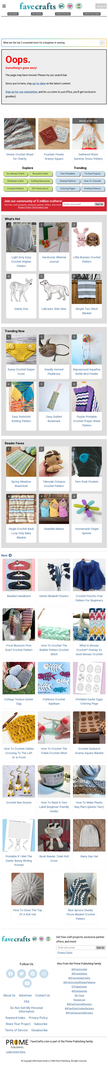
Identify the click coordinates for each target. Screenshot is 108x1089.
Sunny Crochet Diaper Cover (21, 371)
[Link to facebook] (10, 973)
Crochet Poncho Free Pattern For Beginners (89, 598)
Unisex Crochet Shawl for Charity (19, 156)
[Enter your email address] (76, 947)
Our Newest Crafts (15, 173)
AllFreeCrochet (79, 969)
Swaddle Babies (54, 529)
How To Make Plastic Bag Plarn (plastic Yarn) (89, 805)
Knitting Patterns (92, 188)
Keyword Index (15, 1018)
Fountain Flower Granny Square (54, 156)
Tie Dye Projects (92, 173)
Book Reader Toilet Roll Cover (54, 858)
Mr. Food (79, 995)
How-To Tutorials (92, 181)
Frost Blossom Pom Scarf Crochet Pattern (18, 648)
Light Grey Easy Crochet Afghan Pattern (21, 262)
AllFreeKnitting (79, 973)
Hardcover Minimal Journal (54, 259)
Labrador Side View (54, 309)
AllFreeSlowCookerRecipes (79, 1008)
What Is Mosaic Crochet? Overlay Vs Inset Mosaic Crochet (89, 650)
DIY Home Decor (40, 188)
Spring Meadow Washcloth (21, 484)
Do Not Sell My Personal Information (26, 1009)
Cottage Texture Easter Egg (18, 701)
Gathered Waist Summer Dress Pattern (88, 156)
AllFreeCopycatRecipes (79, 1004)
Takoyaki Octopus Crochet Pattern (54, 484)
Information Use (40, 207)
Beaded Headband (18, 596)
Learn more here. (16, 1051)
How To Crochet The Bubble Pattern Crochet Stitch (54, 650)
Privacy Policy (25, 207)
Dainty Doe (21, 309)
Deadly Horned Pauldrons (54, 371)
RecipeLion (79, 999)
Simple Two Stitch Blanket (87, 311)
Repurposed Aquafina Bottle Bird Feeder (86, 371)
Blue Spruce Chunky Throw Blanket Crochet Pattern (80, 914)
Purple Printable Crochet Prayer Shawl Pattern (86, 421)
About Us (9, 995)
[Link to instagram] (43, 973)
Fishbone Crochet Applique (54, 701)
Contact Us (42, 995)
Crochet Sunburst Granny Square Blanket (89, 751)
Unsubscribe (39, 1030)
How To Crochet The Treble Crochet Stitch (54, 751)
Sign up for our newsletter (21, 91)
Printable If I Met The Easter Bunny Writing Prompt (19, 861)
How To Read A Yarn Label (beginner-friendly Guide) (54, 807)
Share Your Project (18, 1024)
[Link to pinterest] (32, 973)
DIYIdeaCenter (79, 986)
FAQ (26, 1001)
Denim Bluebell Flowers (54, 596)
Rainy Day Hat (89, 856)
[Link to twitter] (21, 973)
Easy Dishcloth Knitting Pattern (21, 419)
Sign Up (99, 204)
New (6, 555)
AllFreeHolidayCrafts (79, 978)
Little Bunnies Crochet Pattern (86, 259)
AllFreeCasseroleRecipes (79, 1012)
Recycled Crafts (40, 173)
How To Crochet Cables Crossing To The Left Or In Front (19, 753)
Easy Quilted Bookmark (54, 419)
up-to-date (39, 83)
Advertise (25, 995)
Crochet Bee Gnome (18, 802)
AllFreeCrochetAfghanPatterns (79, 982)
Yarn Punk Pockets (87, 481)
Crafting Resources (40, 181)
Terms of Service (16, 1030)
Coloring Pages (67, 188)
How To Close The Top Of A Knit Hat (27, 912)
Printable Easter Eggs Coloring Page (89, 701)
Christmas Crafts (15, 181)
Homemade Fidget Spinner (87, 531)
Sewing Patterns (68, 181)
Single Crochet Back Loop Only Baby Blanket (21, 533)
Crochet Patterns (15, 188)
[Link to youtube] (27, 983)
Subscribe (40, 1024)
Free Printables (68, 173)
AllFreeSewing (79, 991)
